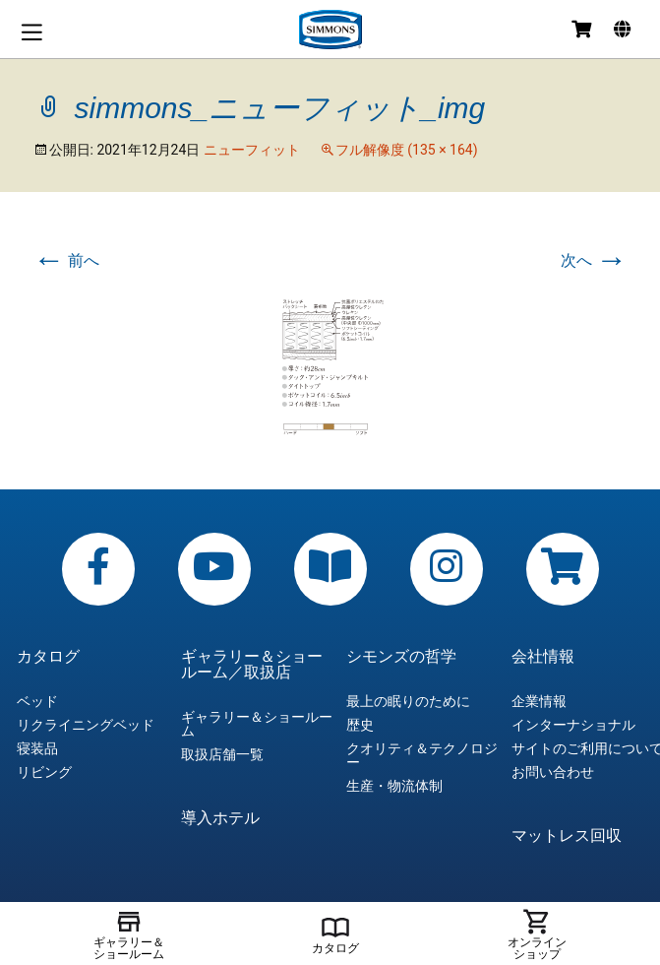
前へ (66, 260)
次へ (594, 260)
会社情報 (542, 657)
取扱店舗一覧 (222, 754)
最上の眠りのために (408, 701)
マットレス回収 (566, 836)
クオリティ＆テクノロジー (422, 755)
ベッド (37, 701)
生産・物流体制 (394, 786)
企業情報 (539, 701)
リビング (44, 772)
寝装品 (37, 748)
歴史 (360, 725)
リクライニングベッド (85, 725)
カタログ (48, 657)
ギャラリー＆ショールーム (256, 724)
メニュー (31, 32)
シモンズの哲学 (401, 657)
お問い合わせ (552, 772)
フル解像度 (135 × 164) (406, 150)
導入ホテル (220, 818)
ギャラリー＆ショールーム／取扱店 (252, 664)
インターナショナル (573, 725)
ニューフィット (252, 150)
